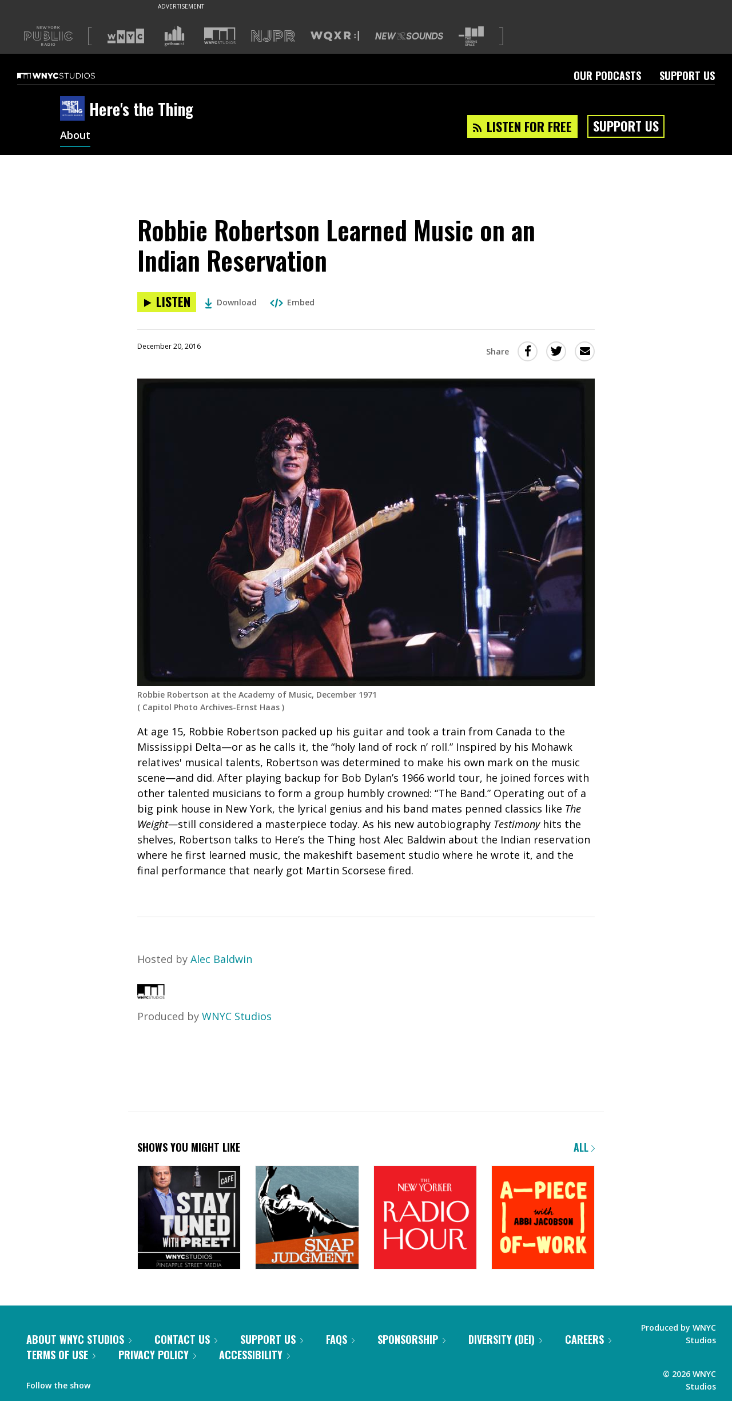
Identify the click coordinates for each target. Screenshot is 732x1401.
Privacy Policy (157, 1354)
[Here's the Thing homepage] (74, 109)
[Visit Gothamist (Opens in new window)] (174, 36)
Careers (588, 1339)
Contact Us (185, 1339)
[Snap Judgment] (307, 1218)
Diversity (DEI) (505, 1339)
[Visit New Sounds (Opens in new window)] (409, 36)
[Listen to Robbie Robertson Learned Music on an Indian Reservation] (166, 302)
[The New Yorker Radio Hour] (425, 1218)
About (75, 136)
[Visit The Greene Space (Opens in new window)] (471, 36)
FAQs (340, 1339)
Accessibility (254, 1354)
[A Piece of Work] (543, 1218)
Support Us (687, 75)
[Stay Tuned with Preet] (189, 1218)
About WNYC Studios (79, 1339)
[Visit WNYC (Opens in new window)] (126, 36)
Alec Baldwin (221, 959)
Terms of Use (61, 1354)
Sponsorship (411, 1339)
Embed (292, 302)
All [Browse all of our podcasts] (584, 1147)
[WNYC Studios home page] (70, 75)
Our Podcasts (607, 75)
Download (231, 302)
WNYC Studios (237, 1016)
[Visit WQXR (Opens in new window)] (335, 36)
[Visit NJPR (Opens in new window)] (273, 36)
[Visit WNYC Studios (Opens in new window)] (220, 35)
